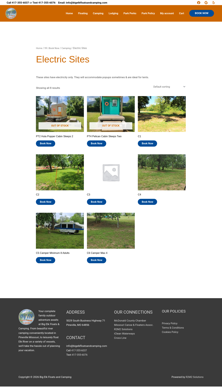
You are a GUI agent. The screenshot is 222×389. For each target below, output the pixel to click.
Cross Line (120, 340)
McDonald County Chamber (130, 323)
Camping (67, 48)
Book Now (47, 144)
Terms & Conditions (173, 330)
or (19, 2)
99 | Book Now (52, 48)
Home (39, 48)
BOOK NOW (201, 13)
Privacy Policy (170, 325)
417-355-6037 (79, 352)
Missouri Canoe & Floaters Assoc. (133, 327)
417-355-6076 (80, 357)
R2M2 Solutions (123, 331)
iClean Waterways (124, 336)
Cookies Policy (170, 334)
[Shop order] (168, 87)
